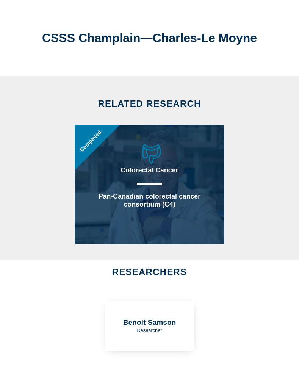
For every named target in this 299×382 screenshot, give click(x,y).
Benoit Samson (149, 322)
